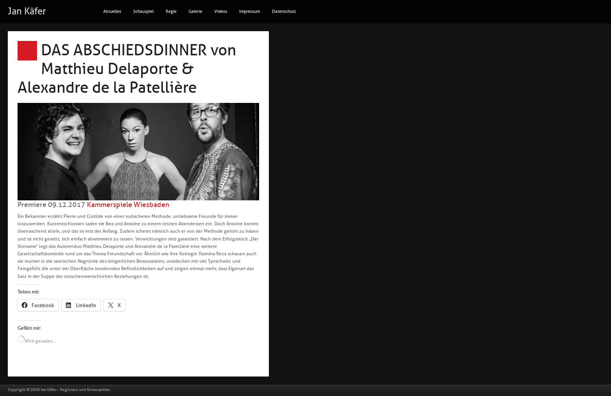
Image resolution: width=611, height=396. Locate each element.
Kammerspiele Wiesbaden (128, 204)
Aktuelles (112, 11)
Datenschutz (284, 11)
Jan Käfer (27, 11)
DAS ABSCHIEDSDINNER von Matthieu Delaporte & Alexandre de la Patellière (127, 69)
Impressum (249, 11)
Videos (220, 11)
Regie (171, 11)
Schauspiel (143, 11)
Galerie (195, 11)
